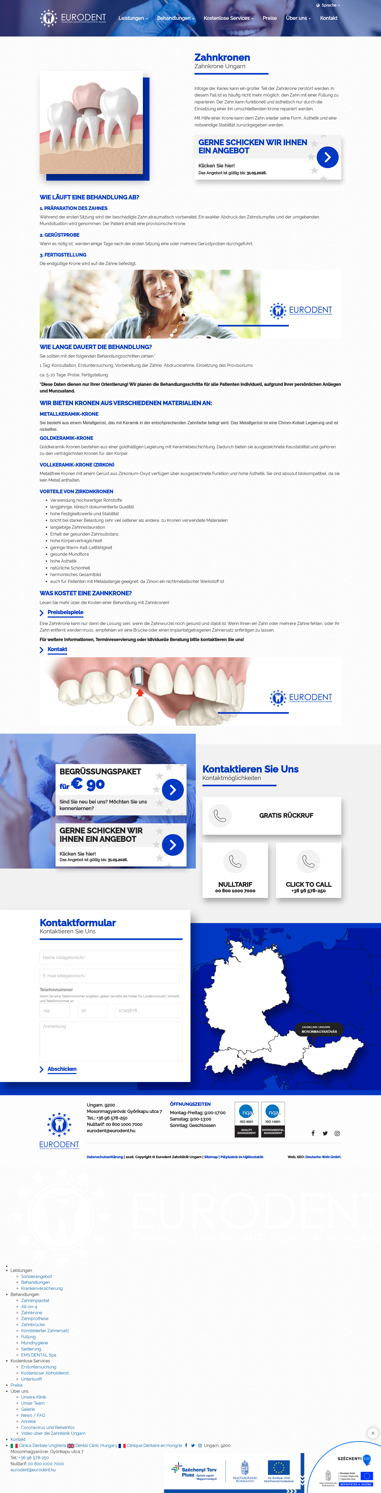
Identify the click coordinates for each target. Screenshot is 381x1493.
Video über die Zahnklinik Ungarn (53, 1450)
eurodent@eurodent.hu (111, 1148)
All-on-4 (29, 1324)
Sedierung (31, 1366)
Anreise (28, 1438)
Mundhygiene (34, 1360)
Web (291, 1174)
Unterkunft (31, 1396)
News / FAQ (33, 1432)
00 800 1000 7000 (124, 1141)
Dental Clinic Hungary (92, 1462)
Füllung (28, 1354)
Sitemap (211, 1174)
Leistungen (133, 18)
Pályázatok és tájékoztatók (241, 1174)
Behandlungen (175, 18)
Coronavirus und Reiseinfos (48, 1444)
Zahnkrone (31, 1329)
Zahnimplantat (35, 1318)
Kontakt (328, 18)
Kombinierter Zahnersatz (45, 1348)
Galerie (28, 1426)
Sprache (327, 5)
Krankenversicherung (42, 1305)
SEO (300, 1174)
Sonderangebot (36, 1293)
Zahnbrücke (33, 1342)
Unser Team (33, 1420)
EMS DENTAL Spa (38, 1372)
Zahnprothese (34, 1336)
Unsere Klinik (33, 1414)
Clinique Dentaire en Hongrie (150, 1462)
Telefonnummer (56, 1005)
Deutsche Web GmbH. (323, 1174)
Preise (270, 18)
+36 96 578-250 (111, 1135)
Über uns (298, 18)
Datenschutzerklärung (105, 1174)
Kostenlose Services (228, 18)
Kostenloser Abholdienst (45, 1390)
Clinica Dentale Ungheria (38, 1462)
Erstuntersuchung (38, 1384)
